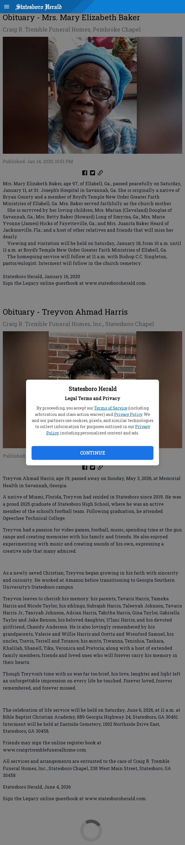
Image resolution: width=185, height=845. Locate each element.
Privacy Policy (128, 414)
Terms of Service (110, 408)
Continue (92, 453)
